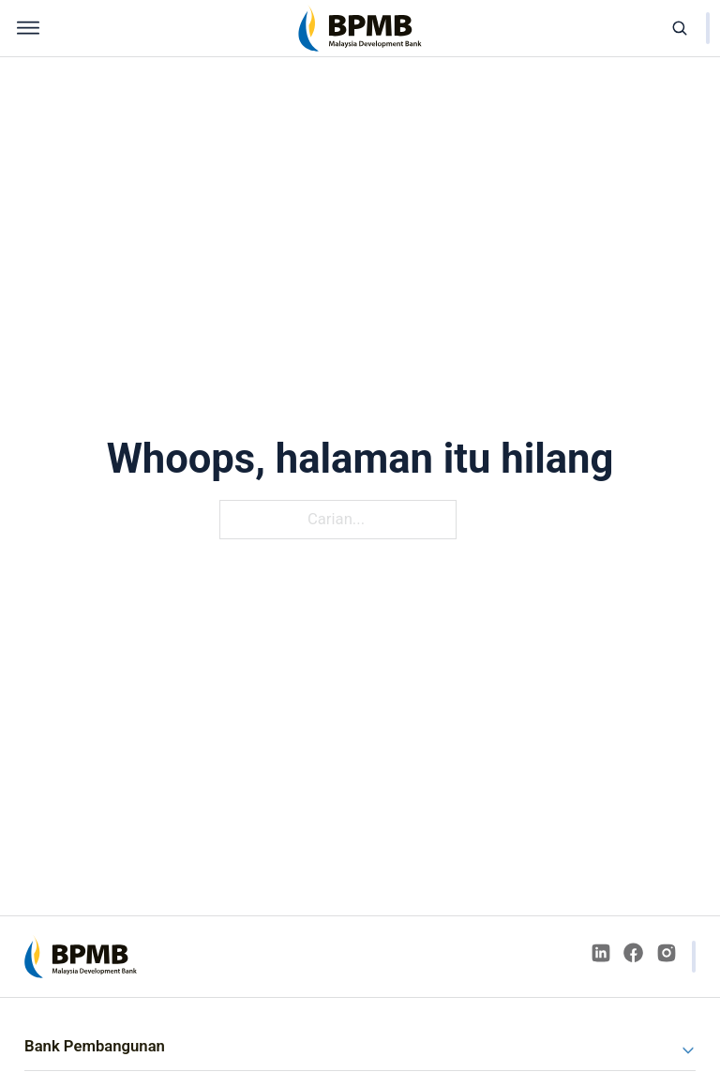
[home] (360, 28)
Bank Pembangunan (94, 1046)
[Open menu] (28, 28)
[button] (360, 1046)
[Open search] (680, 28)
